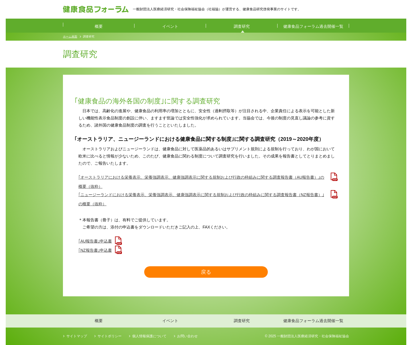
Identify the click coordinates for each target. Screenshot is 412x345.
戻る (206, 272)
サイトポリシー (110, 336)
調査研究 (242, 26)
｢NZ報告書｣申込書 (95, 250)
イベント (170, 26)
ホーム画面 (70, 36)
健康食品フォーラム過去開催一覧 (313, 26)
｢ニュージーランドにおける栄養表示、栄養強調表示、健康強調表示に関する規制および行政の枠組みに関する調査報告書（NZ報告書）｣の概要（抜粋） (201, 195)
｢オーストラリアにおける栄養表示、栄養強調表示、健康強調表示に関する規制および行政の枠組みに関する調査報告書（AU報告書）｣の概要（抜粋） (201, 178)
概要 (99, 26)
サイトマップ (76, 336)
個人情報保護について (149, 336)
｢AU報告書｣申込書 (95, 241)
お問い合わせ (187, 336)
